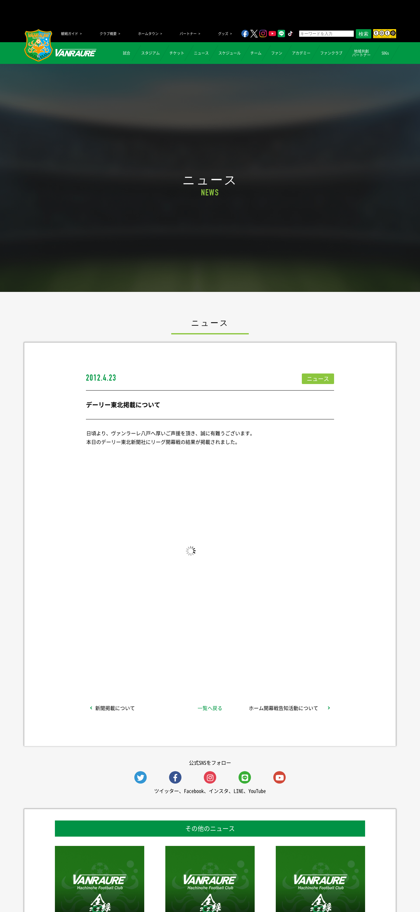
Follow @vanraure (273, 667)
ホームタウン (148, 33)
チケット (176, 53)
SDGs (385, 53)
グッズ (223, 33)
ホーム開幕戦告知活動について (283, 708)
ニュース (201, 53)
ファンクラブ (331, 53)
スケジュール (229, 53)
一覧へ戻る (210, 708)
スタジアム (150, 53)
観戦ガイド (69, 33)
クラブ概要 (108, 33)
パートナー (188, 33)
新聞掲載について (115, 708)
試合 (126, 53)
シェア (135, 667)
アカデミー (301, 53)
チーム (255, 53)
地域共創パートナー (361, 53)
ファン (276, 53)
